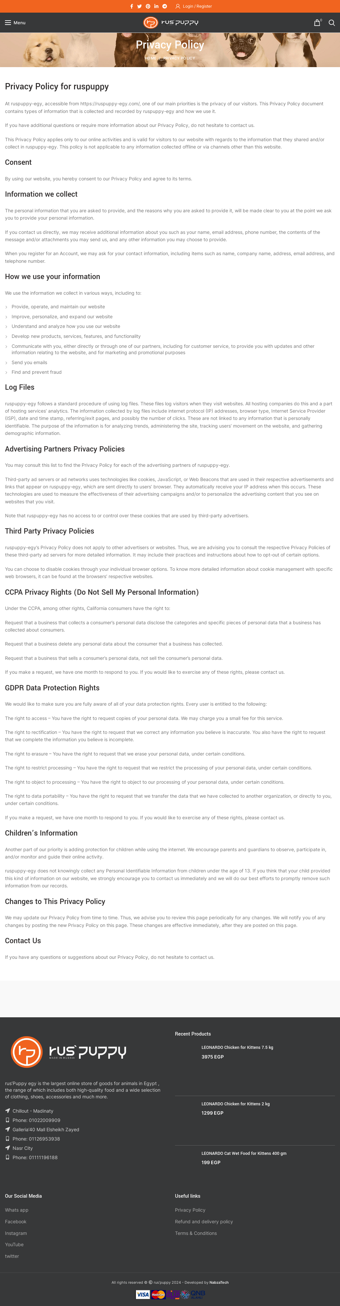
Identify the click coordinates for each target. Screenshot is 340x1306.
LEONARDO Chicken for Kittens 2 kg (236, 1104)
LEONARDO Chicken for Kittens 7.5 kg (237, 1048)
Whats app (17, 1210)
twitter (12, 1256)
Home (150, 58)
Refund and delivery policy (204, 1221)
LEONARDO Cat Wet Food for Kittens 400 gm (244, 1153)
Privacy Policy (190, 1210)
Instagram (16, 1233)
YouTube (14, 1244)
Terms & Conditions (196, 1233)
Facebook (16, 1221)
